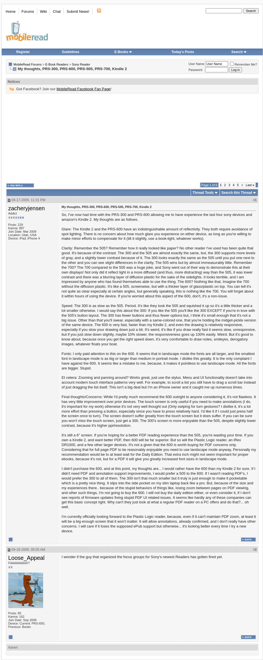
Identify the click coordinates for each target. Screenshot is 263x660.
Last (250, 185)
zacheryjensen (26, 208)
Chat (56, 11)
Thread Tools (203, 193)
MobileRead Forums (28, 64)
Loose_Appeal (26, 558)
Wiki (43, 11)
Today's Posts (182, 52)
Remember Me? (243, 64)
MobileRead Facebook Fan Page (83, 89)
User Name (197, 64)
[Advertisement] (118, 138)
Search (239, 52)
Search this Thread (237, 193)
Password (195, 70)
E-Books (123, 52)
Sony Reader (81, 64)
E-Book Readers (56, 64)
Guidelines (70, 52)
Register (23, 52)
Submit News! (78, 11)
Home (11, 11)
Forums (28, 11)
